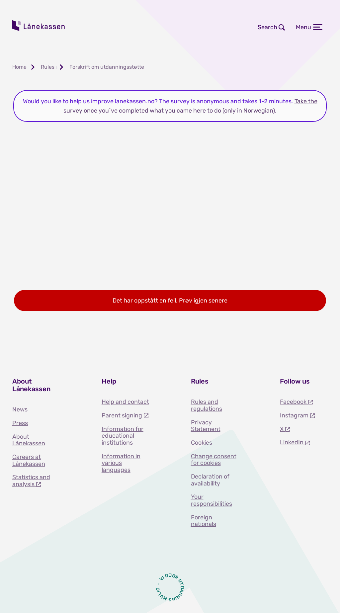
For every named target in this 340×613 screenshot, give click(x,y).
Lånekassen (38, 25)
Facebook (294, 401)
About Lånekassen (28, 440)
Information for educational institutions (122, 435)
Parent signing (122, 415)
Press (20, 423)
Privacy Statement (205, 426)
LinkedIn (292, 442)
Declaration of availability (210, 480)
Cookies (201, 442)
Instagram (295, 415)
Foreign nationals (203, 521)
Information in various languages (121, 463)
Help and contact (125, 401)
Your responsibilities (211, 500)
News (20, 409)
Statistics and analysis (31, 481)
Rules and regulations (206, 405)
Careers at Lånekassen (28, 460)
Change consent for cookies (213, 460)
